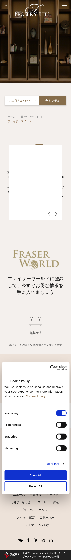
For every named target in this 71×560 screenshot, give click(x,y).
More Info (52, 463)
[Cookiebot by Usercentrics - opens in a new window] (50, 367)
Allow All (35, 475)
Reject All (35, 486)
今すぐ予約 (52, 101)
